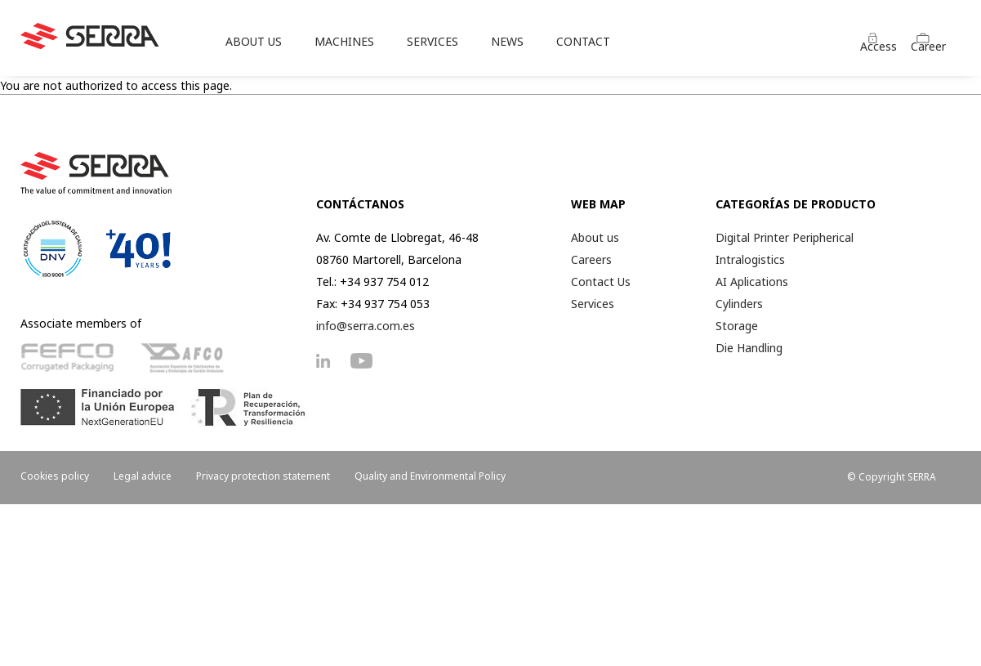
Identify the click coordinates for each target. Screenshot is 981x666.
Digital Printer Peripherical (785, 237)
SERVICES (432, 41)
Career (928, 46)
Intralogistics (750, 259)
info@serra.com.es (365, 325)
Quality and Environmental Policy (430, 476)
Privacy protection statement (263, 476)
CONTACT (583, 41)
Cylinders (739, 303)
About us (595, 237)
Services (592, 303)
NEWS (507, 41)
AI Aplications (752, 281)
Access (878, 46)
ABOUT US (253, 41)
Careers (591, 259)
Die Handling (749, 347)
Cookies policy (54, 476)
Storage (737, 325)
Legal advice (143, 476)
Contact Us (601, 281)
